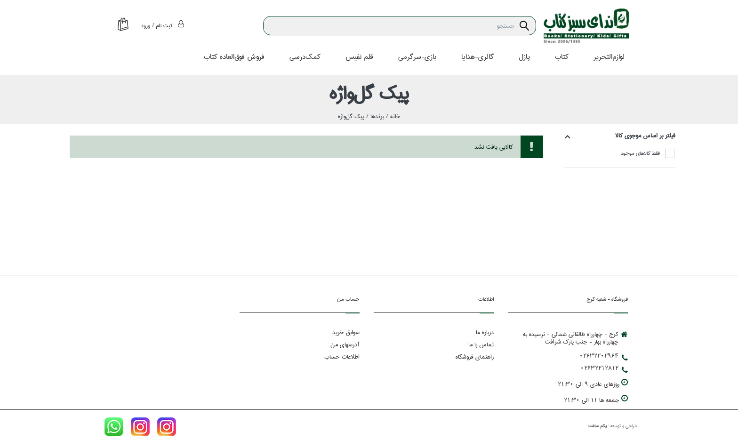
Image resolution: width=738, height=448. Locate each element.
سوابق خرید (346, 332)
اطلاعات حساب (342, 357)
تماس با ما (481, 345)
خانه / (392, 116)
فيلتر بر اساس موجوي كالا (645, 135)
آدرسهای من (345, 345)
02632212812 (604, 368)
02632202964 (603, 356)
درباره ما (485, 332)
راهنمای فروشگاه (475, 357)
